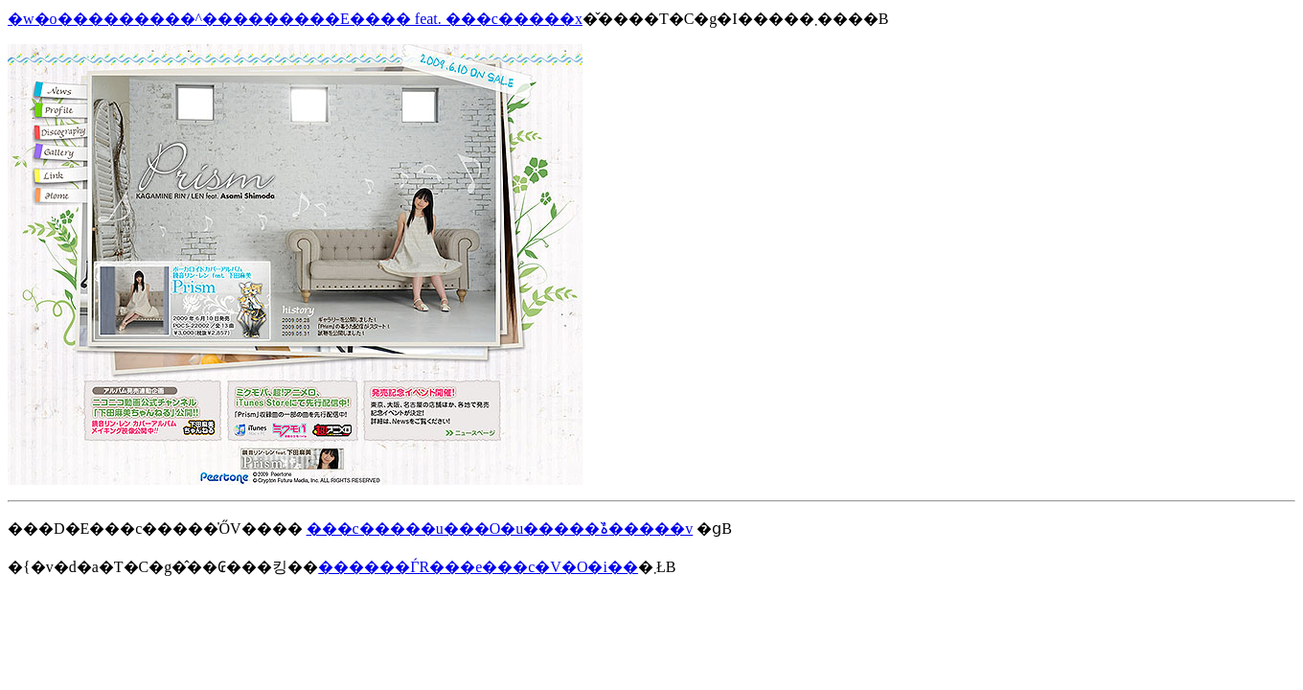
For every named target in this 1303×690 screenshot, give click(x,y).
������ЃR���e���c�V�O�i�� (478, 567)
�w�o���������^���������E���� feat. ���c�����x (295, 19)
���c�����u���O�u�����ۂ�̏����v (500, 528)
